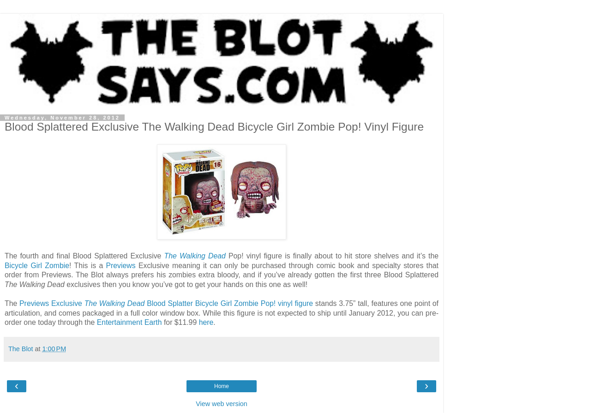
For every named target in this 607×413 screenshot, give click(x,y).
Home (221, 386)
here (206, 322)
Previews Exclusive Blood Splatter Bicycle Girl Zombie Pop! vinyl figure (166, 303)
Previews (120, 265)
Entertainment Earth (129, 322)
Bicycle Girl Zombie (37, 265)
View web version (221, 403)
